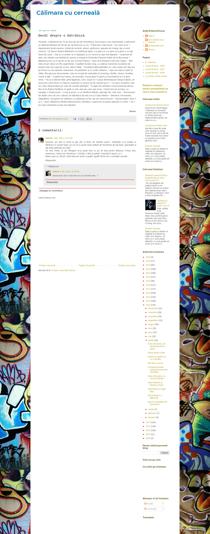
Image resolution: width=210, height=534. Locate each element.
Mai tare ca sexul (155, 363)
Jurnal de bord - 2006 (155, 66)
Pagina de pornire (87, 265)
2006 (148, 438)
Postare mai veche (127, 265)
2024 (148, 261)
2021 (148, 273)
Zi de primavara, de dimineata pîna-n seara (156, 346)
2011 (148, 426)
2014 (148, 301)
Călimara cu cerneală (68, 12)
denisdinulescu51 (156, 45)
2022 (148, 269)
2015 (148, 297)
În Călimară (150, 62)
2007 (148, 434)
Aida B (56, 171)
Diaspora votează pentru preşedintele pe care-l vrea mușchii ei (155, 88)
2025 (148, 257)
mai (150, 336)
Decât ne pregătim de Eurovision (157, 403)
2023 (148, 265)
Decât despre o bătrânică (155, 396)
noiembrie (153, 312)
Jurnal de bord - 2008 (155, 73)
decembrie (153, 308)
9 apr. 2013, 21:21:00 (62, 138)
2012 (148, 422)
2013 (148, 305)
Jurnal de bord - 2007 (155, 69)
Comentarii (150, 509)
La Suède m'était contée (156, 76)
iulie (150, 328)
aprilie (151, 340)
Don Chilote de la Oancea (156, 41)
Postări (148, 504)
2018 (148, 285)
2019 (148, 281)
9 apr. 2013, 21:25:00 (69, 171)
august (151, 324)
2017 (148, 289)
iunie (150, 332)
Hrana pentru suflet (156, 353)
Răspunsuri (53, 166)
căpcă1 (48, 138)
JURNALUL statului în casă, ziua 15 (163, 203)
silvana (151, 49)
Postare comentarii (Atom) (63, 270)
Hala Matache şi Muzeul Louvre (155, 383)
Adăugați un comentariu (51, 191)
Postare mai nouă (47, 265)
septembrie (153, 320)
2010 (148, 430)
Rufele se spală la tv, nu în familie (157, 357)
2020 (148, 277)
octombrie (153, 316)
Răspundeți (50, 160)
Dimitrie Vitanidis (152, 146)
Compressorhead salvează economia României (157, 369)
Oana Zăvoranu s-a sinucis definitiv (156, 377)
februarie (152, 413)
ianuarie (152, 417)
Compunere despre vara (156, 125)
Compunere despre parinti (157, 105)
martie (151, 409)
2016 (148, 293)
